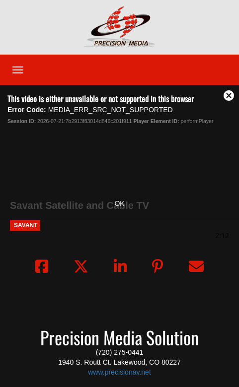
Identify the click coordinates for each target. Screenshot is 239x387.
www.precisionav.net (119, 372)
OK (119, 203)
